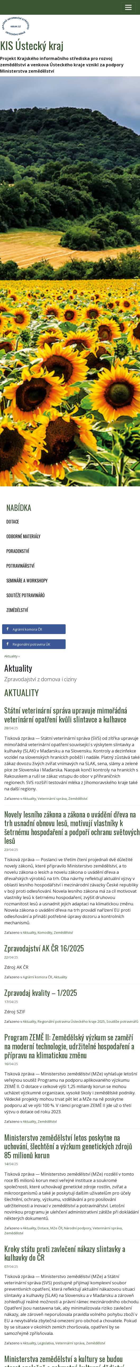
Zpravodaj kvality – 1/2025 (40, 992)
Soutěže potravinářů (25, 595)
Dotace (12, 521)
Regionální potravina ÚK (28, 644)
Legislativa (46, 1343)
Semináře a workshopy (27, 580)
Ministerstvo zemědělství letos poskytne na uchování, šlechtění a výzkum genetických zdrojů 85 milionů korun (68, 1146)
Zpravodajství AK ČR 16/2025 (44, 948)
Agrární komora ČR (24, 629)
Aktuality (10, 656)
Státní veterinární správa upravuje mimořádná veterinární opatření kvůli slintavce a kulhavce (65, 715)
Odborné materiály (23, 536)
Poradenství (17, 551)
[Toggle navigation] (128, 7)
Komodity (45, 932)
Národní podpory (77, 1228)
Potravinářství (20, 566)
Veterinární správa (52, 798)
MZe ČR (56, 1228)
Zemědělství (17, 610)
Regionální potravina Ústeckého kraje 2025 (71, 1021)
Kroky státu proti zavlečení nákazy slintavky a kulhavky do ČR (64, 1253)
